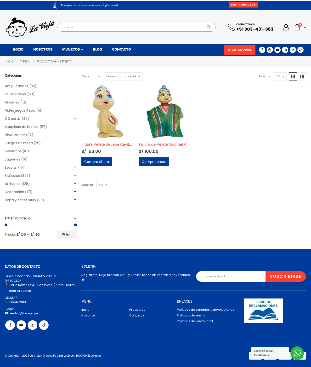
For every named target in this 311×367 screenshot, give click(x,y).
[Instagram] (285, 50)
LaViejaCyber (15, 94)
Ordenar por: (91, 76)
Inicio (18, 50)
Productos (137, 309)
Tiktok (44, 325)
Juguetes (12, 159)
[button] (293, 76)
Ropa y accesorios (20, 200)
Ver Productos (243, 4)
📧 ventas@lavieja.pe (21, 313)
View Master (15, 134)
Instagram (32, 325)
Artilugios (12, 183)
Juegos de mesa (19, 143)
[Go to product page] (107, 111)
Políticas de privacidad (195, 321)
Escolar (11, 167)
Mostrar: (265, 76)
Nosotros (42, 50)
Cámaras (13, 118)
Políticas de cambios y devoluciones (205, 309)
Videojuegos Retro (20, 110)
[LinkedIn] (293, 50)
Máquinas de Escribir (22, 126)
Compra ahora (96, 161)
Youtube (21, 325)
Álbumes (12, 102)
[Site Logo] (30, 27)
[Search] (208, 27)
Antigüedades (16, 86)
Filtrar (67, 234)
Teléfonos (13, 151)
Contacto (121, 50)
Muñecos (70, 50)
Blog (97, 50)
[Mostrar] (280, 76)
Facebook (10, 325)
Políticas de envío (191, 315)
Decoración (14, 191)
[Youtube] (277, 50)
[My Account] (286, 27)
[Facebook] (262, 50)
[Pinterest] (270, 50)
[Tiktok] (300, 50)
